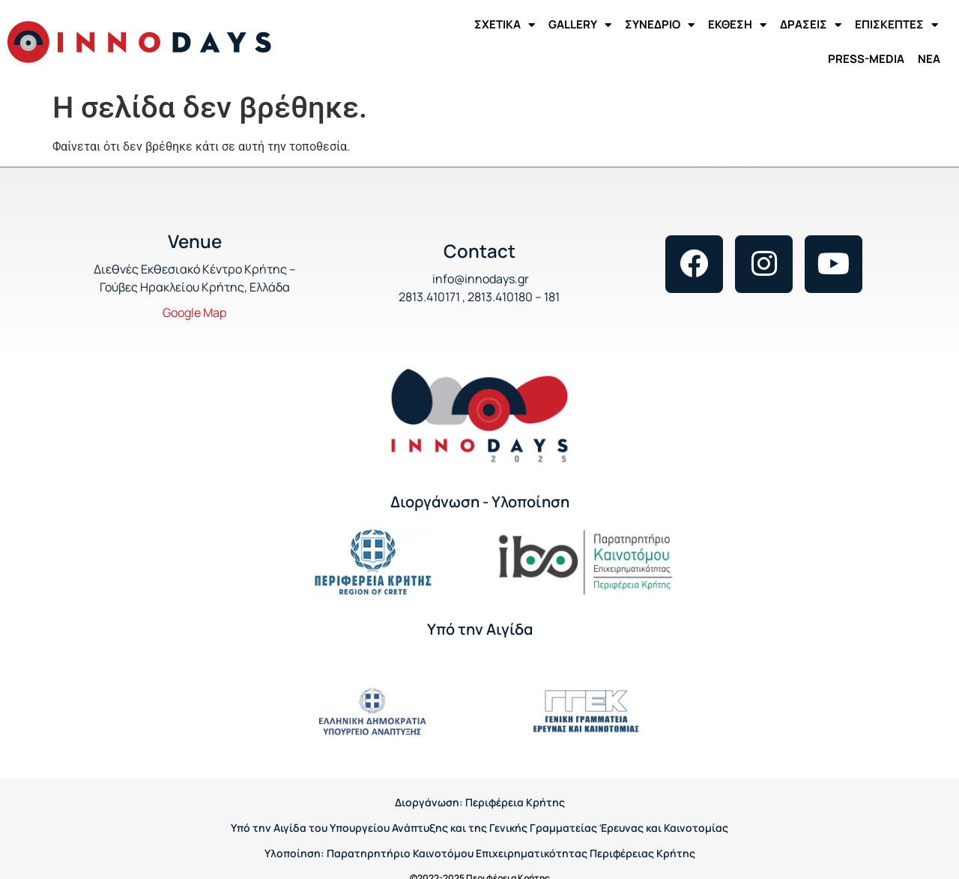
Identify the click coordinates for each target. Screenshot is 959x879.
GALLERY (579, 25)
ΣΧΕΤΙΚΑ (504, 25)
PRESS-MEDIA (866, 59)
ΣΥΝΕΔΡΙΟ (660, 25)
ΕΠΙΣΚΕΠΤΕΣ (896, 25)
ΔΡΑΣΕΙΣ (810, 25)
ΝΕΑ (929, 59)
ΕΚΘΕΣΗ (737, 25)
